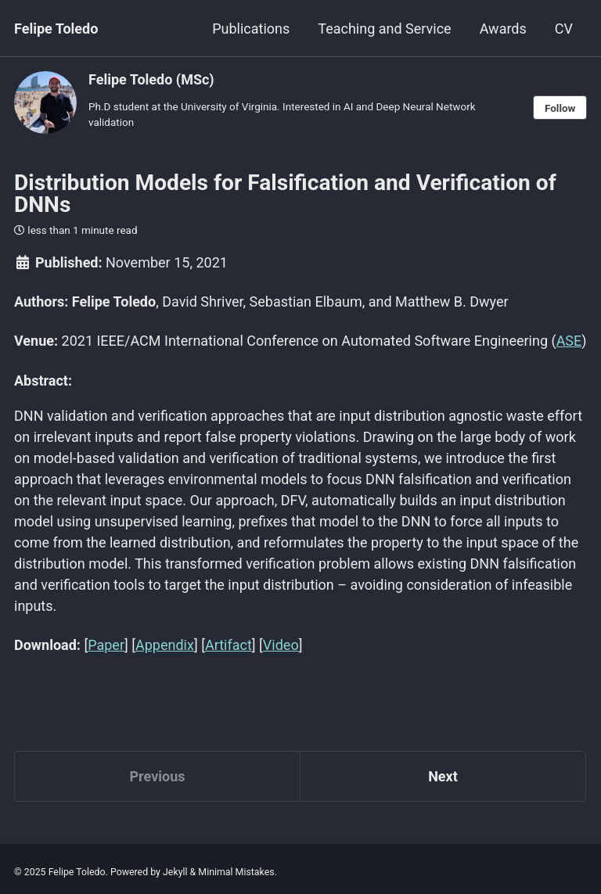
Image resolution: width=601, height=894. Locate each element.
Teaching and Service (384, 28)
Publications (251, 28)
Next (443, 776)
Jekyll (175, 872)
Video (281, 645)
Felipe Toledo (56, 28)
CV (564, 28)
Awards (503, 28)
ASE (569, 340)
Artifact (228, 645)
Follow (560, 108)
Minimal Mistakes (236, 872)
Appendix (164, 645)
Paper (106, 645)
